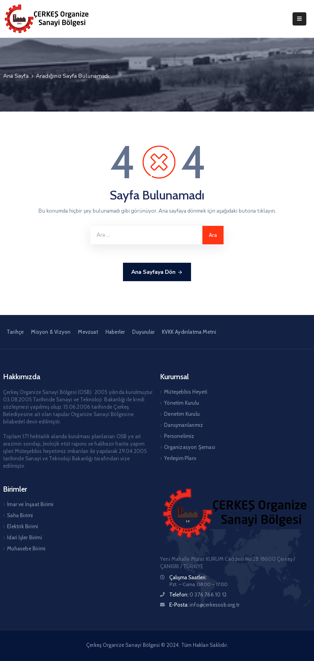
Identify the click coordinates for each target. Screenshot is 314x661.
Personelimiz (179, 436)
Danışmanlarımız (183, 425)
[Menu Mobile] (299, 19)
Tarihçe (15, 332)
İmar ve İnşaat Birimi (30, 504)
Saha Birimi (20, 515)
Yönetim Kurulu (181, 403)
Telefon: (198, 595)
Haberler (115, 332)
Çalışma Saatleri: (187, 577)
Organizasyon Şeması (189, 447)
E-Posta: (204, 605)
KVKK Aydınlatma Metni (189, 332)
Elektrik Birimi (22, 526)
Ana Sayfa (16, 76)
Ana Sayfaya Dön (157, 272)
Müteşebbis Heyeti (185, 392)
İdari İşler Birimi (24, 537)
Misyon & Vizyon (51, 332)
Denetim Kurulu (182, 414)
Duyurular (143, 332)
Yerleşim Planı (180, 458)
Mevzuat (88, 332)
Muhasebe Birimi (26, 548)
